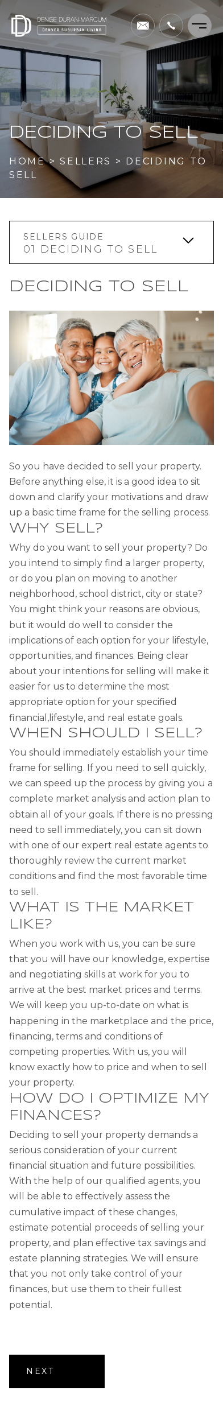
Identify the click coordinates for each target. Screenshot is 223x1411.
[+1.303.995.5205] (171, 26)
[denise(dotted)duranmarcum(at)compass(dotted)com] (143, 26)
